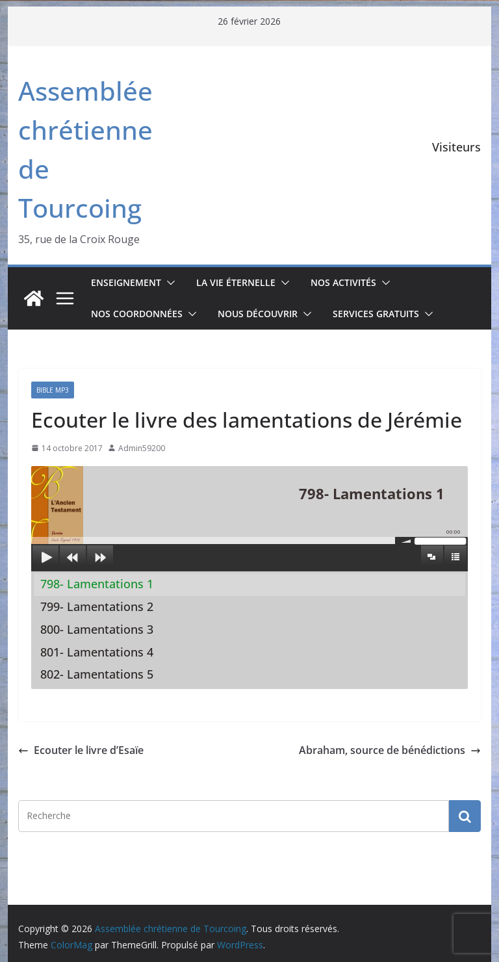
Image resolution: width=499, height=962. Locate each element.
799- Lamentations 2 (96, 606)
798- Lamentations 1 (96, 584)
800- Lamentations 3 (96, 629)
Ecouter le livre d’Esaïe (81, 750)
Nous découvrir (258, 313)
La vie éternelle (235, 282)
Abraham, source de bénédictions (390, 750)
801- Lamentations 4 (96, 652)
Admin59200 (141, 448)
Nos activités (343, 282)
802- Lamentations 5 (96, 674)
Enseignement (126, 282)
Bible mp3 (52, 390)
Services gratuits (376, 313)
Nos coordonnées (137, 313)
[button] (168, 283)
